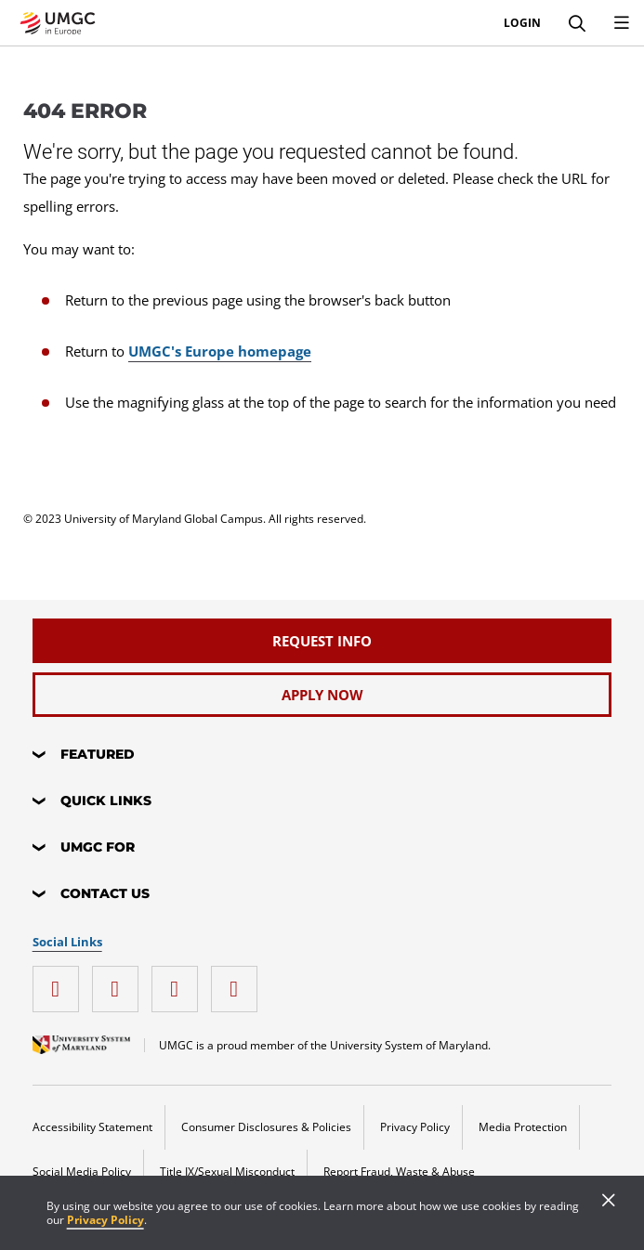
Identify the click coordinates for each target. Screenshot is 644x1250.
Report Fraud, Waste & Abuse (399, 1171)
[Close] (609, 1202)
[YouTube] (239, 982)
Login (522, 23)
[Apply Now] (322, 694)
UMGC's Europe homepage (219, 351)
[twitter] (179, 982)
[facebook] (120, 982)
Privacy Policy (105, 1220)
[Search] (577, 23)
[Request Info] (322, 640)
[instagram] (60, 982)
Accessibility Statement (92, 1127)
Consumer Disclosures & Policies (266, 1127)
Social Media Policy (82, 1171)
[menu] (621, 23)
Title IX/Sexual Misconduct (227, 1171)
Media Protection (523, 1127)
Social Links (67, 942)
